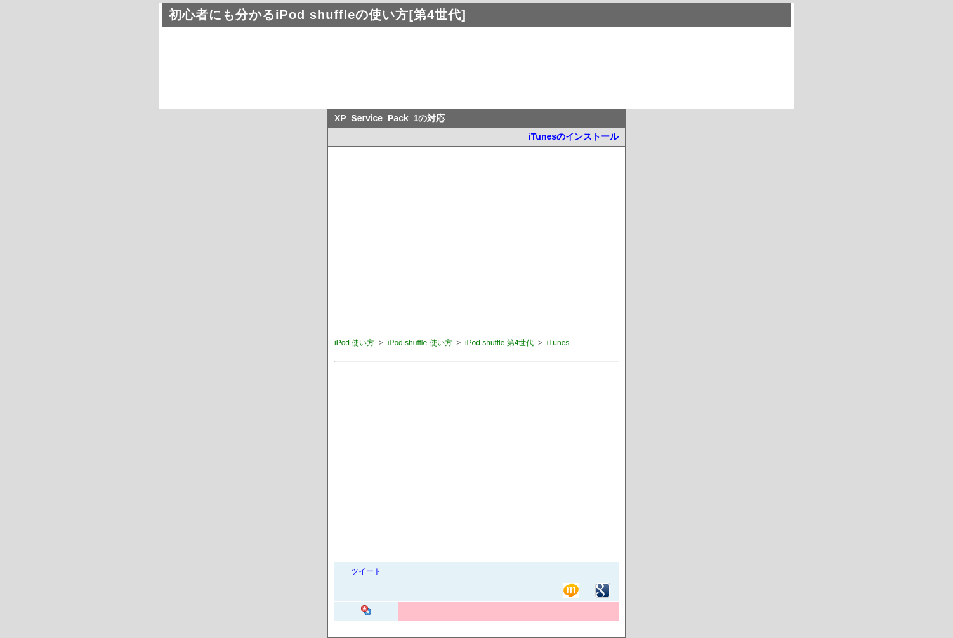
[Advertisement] (390, 61)
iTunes (558, 342)
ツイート (366, 571)
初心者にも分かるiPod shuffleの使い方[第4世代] (317, 15)
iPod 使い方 (354, 342)
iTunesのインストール (574, 136)
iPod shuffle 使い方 (420, 342)
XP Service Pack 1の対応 (389, 118)
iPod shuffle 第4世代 (499, 342)
